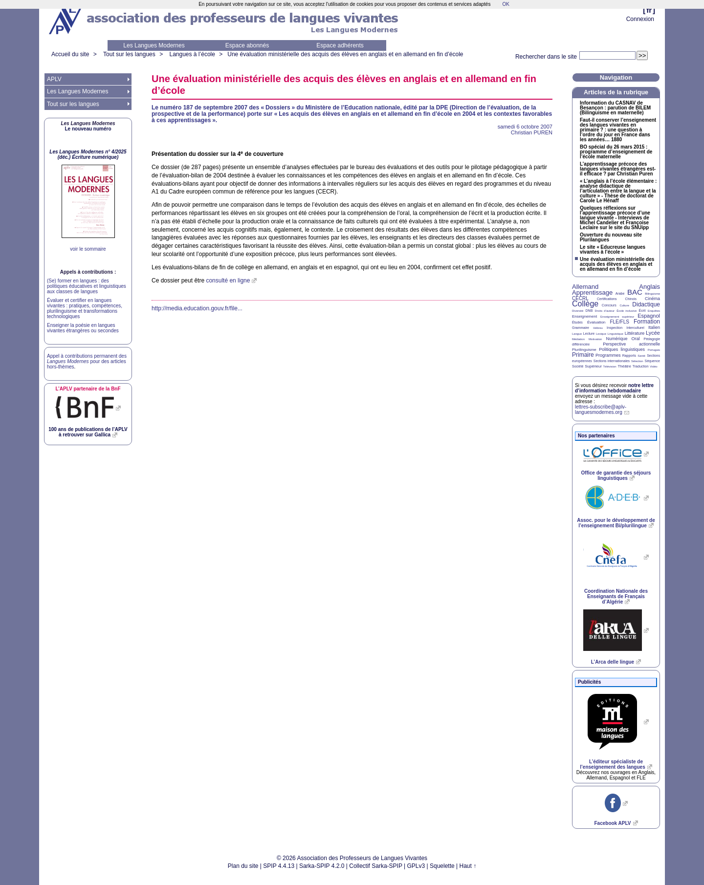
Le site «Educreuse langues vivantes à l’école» (612, 250)
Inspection (614, 327)
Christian (531, 132)
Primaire (583, 354)
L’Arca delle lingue (612, 662)
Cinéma (652, 298)
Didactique (646, 304)
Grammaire (580, 327)
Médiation (578, 339)
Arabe (620, 293)
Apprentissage (592, 292)
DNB (589, 310)
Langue (577, 333)
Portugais (654, 349)
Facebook (612, 823)
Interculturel (635, 327)
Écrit (641, 310)
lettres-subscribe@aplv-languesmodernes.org (600, 409)
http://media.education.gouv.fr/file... (197, 308)
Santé (641, 355)
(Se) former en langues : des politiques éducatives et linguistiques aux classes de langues (86, 286)
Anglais (649, 286)
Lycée (653, 333)
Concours (609, 305)
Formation (647, 321)
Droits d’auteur (605, 310)
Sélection (637, 361)
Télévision (609, 366)
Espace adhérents (340, 45)
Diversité (577, 310)
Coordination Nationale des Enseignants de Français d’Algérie (616, 596)
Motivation (595, 339)
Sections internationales (612, 361)
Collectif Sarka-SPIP (375, 866)
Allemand (585, 286)
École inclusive (626, 310)
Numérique (616, 338)
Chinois (631, 299)
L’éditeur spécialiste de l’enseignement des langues (612, 764)
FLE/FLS (619, 321)
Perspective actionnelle (631, 344)
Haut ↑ (468, 866)
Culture (624, 305)
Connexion (640, 19)
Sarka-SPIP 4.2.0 (322, 866)
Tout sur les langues (129, 54)
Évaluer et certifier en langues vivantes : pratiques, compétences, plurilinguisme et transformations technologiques (84, 308)
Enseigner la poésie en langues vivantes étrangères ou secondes (83, 328)
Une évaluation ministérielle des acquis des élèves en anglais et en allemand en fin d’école (345, 54)
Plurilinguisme (584, 349)
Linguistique (615, 333)
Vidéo (653, 366)
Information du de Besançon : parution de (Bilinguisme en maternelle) (615, 108)
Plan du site (243, 866)
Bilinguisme (652, 293)
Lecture (588, 333)
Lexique (601, 333)
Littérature (635, 333)
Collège (585, 304)
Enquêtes (654, 310)
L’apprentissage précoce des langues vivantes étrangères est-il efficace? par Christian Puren (618, 169)
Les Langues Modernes (153, 45)
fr (649, 10)
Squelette (442, 866)
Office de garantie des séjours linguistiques (616, 475)
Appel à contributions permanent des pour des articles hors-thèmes (87, 361)
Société (577, 366)
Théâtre (624, 366)
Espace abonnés (247, 45)
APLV (54, 79)
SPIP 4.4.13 (278, 866)
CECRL (580, 298)
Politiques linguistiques (622, 349)
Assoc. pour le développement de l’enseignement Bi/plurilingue (616, 523)
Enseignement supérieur (617, 316)
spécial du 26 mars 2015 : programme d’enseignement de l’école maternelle (616, 152)
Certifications (606, 299)
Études (577, 322)
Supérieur (593, 366)
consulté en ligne (228, 280)
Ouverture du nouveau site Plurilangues (611, 237)
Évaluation (596, 322)
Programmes (608, 355)
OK (505, 4)
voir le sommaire (88, 249)
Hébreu (598, 327)
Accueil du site (70, 54)
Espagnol (649, 316)
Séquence (652, 361)
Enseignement (584, 316)
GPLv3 (416, 866)
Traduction (641, 366)
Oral (636, 338)
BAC (634, 292)
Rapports (629, 355)
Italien (654, 327)
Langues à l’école (192, 54)
